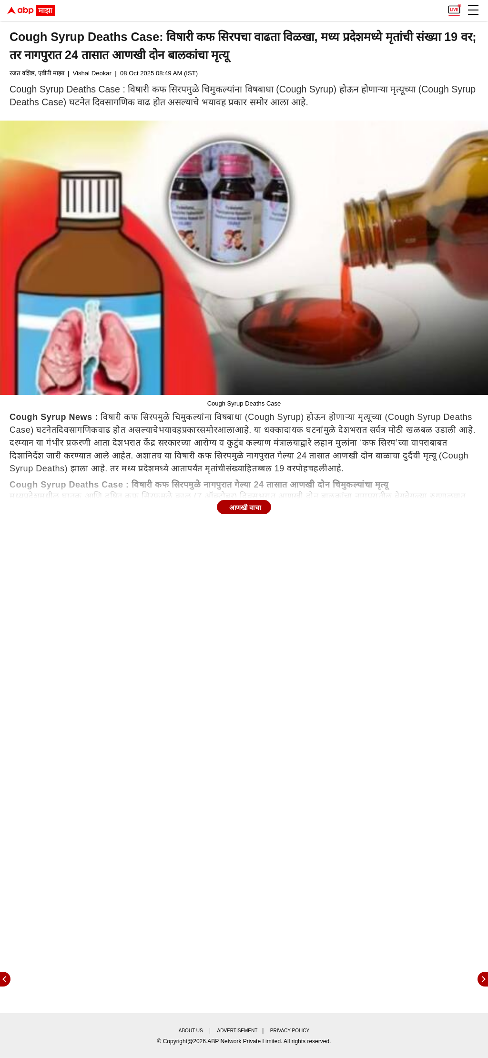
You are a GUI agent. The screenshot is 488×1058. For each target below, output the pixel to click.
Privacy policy (289, 1030)
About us (191, 1030)
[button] (473, 10)
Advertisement (237, 1030)
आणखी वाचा (245, 507)
